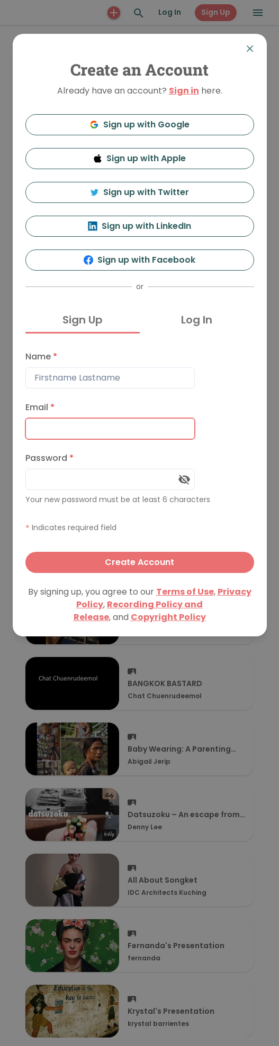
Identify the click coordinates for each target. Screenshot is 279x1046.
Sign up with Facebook (139, 260)
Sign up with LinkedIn (139, 226)
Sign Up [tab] (82, 319)
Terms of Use (185, 592)
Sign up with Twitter (140, 192)
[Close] (249, 48)
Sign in (184, 91)
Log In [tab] (196, 319)
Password (49, 458)
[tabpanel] (139, 460)
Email (40, 407)
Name (41, 356)
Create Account (139, 562)
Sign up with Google (139, 124)
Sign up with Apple (139, 158)
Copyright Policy (168, 617)
